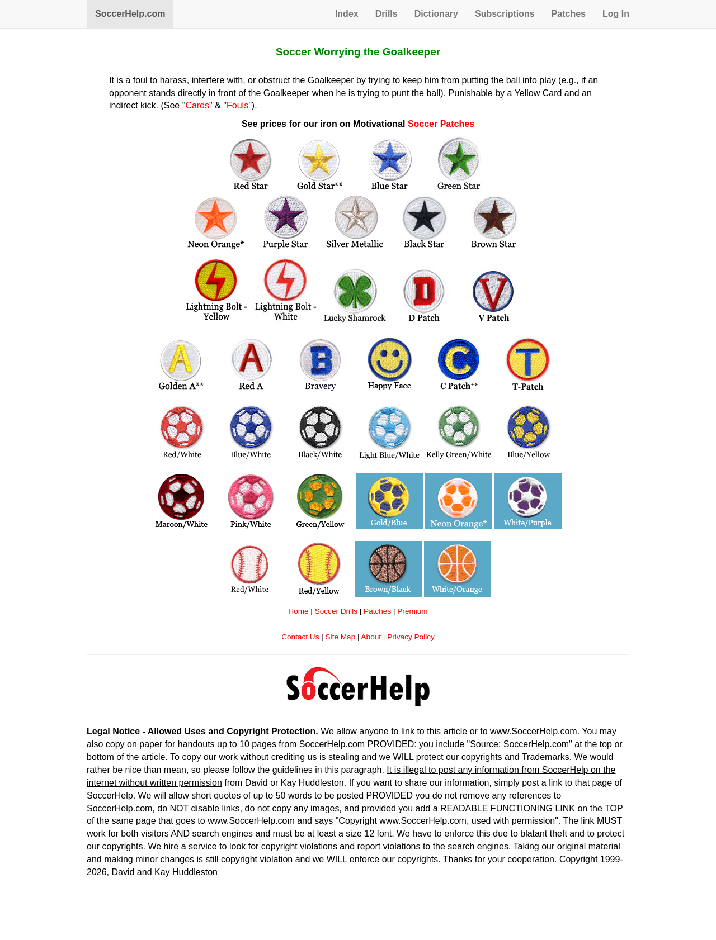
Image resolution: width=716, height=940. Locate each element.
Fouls (237, 105)
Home (298, 611)
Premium (412, 611)
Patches (569, 13)
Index (347, 13)
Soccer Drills (336, 611)
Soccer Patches (441, 124)
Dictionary (436, 13)
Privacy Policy (411, 637)
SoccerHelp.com (130, 13)
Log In (615, 13)
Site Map (341, 637)
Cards (197, 105)
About (371, 637)
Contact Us (300, 637)
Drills (386, 13)
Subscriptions (505, 13)
